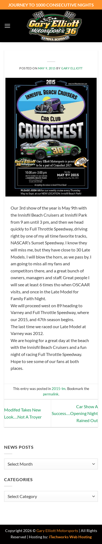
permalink (50, 394)
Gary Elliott (72, 68)
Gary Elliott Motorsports (57, 530)
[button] (7, 25)
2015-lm (59, 388)
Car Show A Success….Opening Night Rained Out (75, 413)
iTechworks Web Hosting (70, 536)
